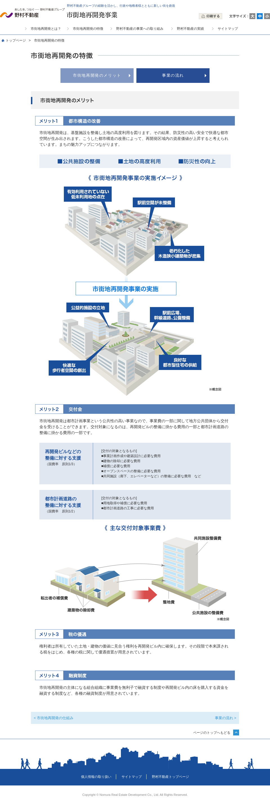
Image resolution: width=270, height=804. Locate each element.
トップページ (16, 40)
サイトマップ (228, 29)
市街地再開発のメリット (97, 75)
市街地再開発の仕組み (55, 718)
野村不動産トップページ (170, 777)
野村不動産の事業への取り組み (139, 29)
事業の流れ (173, 75)
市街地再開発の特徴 (88, 29)
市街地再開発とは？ (46, 29)
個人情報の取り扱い (96, 777)
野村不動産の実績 (190, 29)
